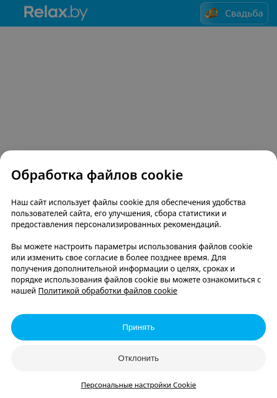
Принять (138, 327)
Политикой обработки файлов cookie (107, 290)
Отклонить (138, 358)
